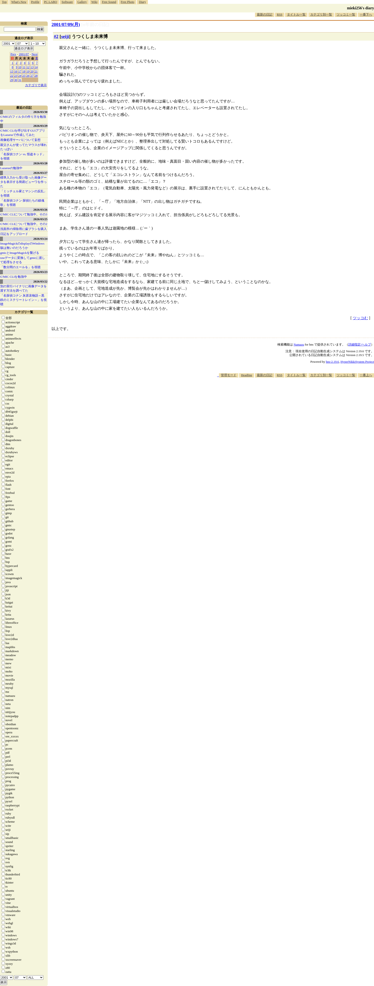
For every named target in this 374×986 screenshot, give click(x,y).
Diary (142, 2)
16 (15, 71)
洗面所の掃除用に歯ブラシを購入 (23, 229)
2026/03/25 (40, 219)
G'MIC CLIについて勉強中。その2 (23, 224)
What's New (18, 2)
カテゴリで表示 (36, 85)
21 (36, 71)
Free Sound (109, 2)
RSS (279, 14)
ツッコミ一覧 (346, 14)
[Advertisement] (287, 392)
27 (32, 75)
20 (32, 71)
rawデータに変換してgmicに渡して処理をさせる (22, 260)
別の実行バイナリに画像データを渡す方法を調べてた (23, 288)
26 (28, 75)
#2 (56, 36)
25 (24, 75)
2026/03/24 (40, 238)
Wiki (94, 2)
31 (19, 80)
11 (24, 67)
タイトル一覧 (296, 14)
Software (67, 2)
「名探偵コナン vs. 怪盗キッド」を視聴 (23, 156)
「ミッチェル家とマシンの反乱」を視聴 (23, 193)
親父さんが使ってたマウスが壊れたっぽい (23, 147)
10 (19, 67)
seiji (65, 36)
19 (28, 71)
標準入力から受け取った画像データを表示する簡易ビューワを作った (23, 182)
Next (34, 54)
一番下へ (366, 14)
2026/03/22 (40, 281)
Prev (13, 54)
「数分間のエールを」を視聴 (20, 267)
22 (11, 75)
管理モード (228, 375)
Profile (35, 2)
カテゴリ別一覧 (321, 14)
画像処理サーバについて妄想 (20, 140)
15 (11, 71)
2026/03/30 (40, 112)
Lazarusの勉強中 (11, 168)
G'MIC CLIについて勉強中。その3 (23, 214)
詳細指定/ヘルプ (359, 344)
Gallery (82, 2)
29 (11, 80)
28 (36, 75)
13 (32, 67)
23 (15, 75)
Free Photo (127, 2)
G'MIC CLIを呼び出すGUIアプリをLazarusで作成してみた (22, 133)
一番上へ (366, 375)
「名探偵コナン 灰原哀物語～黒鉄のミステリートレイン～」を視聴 (23, 300)
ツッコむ (360, 318)
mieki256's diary (360, 8)
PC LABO (50, 2)
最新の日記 (264, 14)
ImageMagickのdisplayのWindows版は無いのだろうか (22, 246)
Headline (246, 375)
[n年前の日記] (95, 24)
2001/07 (24, 54)
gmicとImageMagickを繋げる (19, 253)
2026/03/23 (40, 272)
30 (15, 80)
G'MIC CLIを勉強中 (13, 276)
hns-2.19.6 (332, 361)
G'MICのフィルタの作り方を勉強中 (23, 119)
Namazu (299, 344)
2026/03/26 (40, 209)
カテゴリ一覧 (24, 312)
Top (4, 2)
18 (24, 71)
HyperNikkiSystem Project (357, 361)
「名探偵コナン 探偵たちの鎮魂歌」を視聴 (22, 203)
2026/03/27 (40, 173)
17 (19, 71)
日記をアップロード (14, 234)
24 (19, 75)
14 (36, 67)
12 (28, 67)
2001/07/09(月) (66, 24)
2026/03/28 (40, 163)
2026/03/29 (40, 126)
